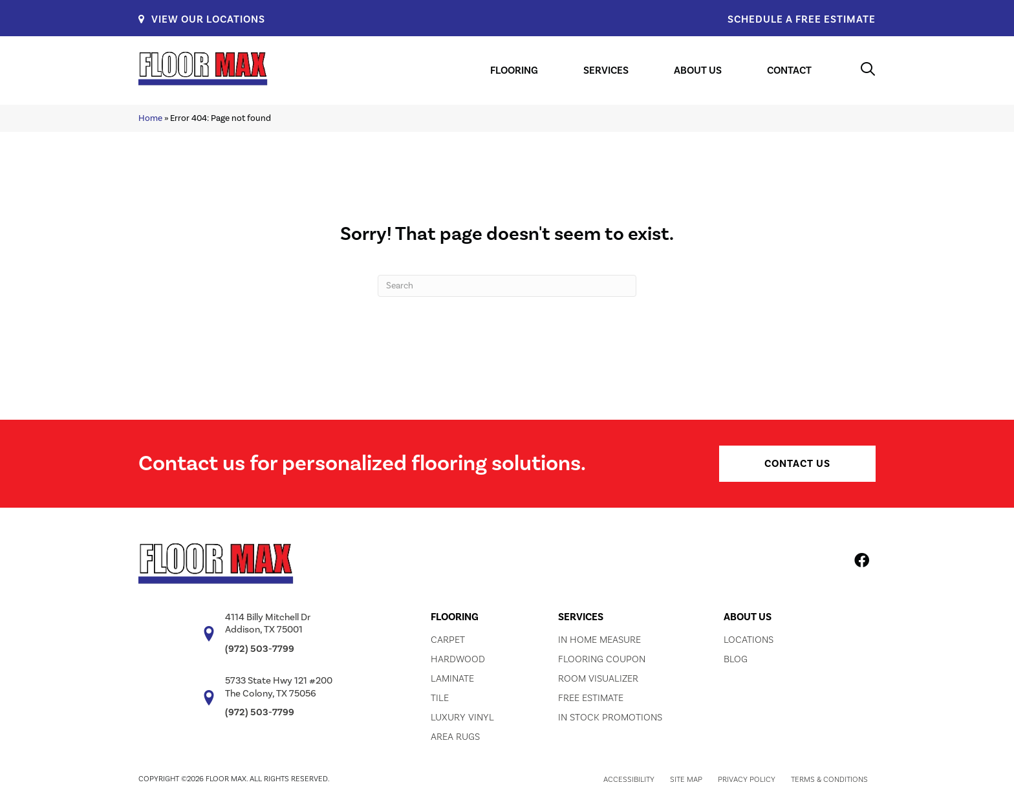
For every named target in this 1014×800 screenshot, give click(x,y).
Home (150, 118)
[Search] (507, 286)
